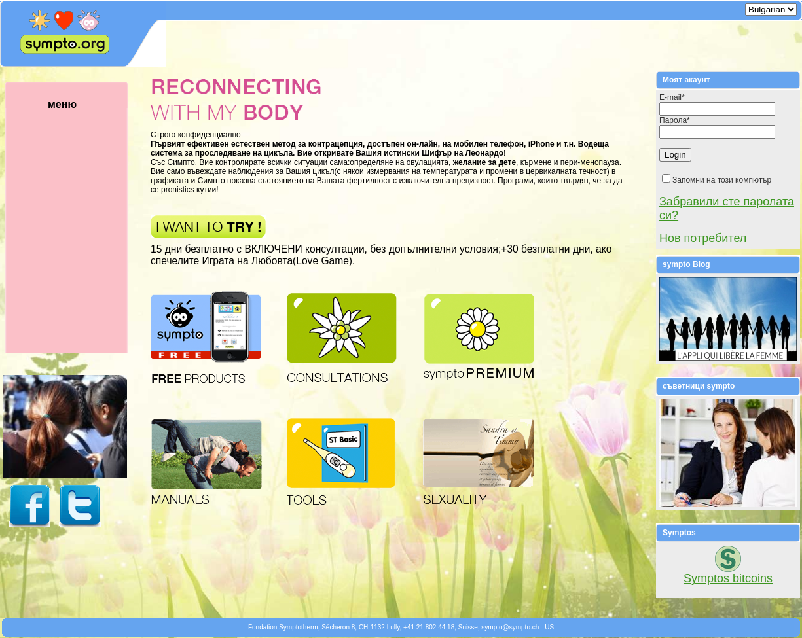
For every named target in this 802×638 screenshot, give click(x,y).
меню (82, 226)
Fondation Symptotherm (283, 627)
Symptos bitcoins (728, 578)
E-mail (672, 97)
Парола (674, 120)
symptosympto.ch (510, 627)
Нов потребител (702, 238)
